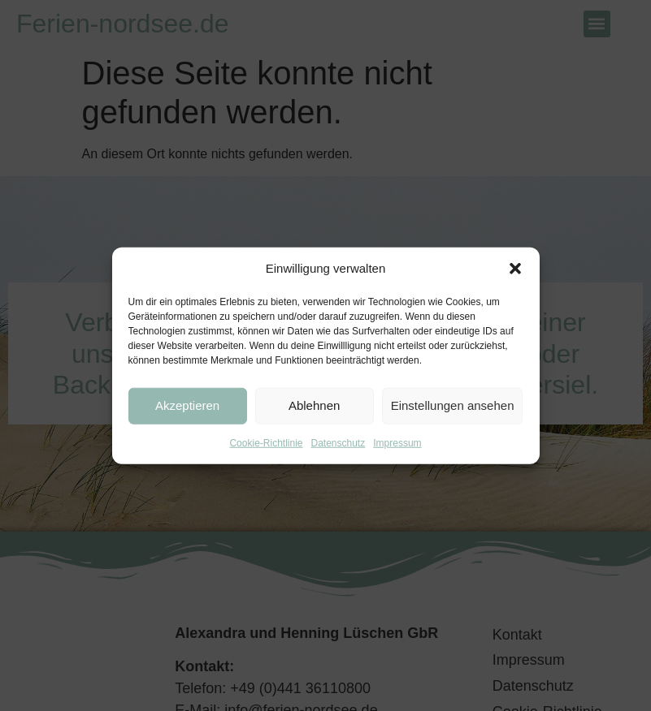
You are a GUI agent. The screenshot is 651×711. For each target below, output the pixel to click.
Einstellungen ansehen (452, 405)
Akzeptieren (187, 405)
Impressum (397, 442)
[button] (515, 269)
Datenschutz (338, 442)
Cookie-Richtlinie (265, 442)
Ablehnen (314, 405)
